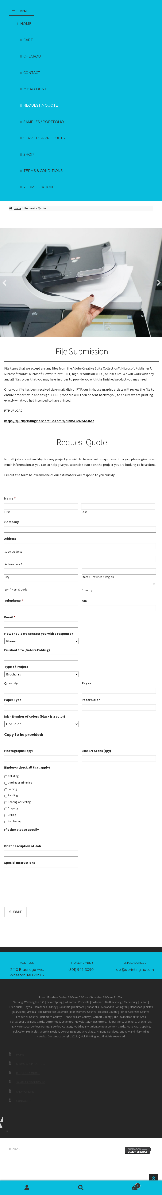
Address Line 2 (13, 563)
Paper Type (12, 699)
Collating (13, 775)
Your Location (38, 187)
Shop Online (25, 1091)
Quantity (11, 682)
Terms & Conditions (43, 171)
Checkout (33, 56)
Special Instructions (19, 862)
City (6, 576)
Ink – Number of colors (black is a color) (34, 715)
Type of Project (16, 666)
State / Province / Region (98, 576)
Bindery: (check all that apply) (27, 766)
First (7, 511)
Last (84, 511)
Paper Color (91, 699)
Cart (28, 40)
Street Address (13, 551)
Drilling (12, 814)
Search (81, 1188)
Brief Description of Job (22, 845)
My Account (27, 1188)
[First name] (41, 505)
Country (87, 589)
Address (10, 538)
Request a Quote (40, 105)
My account (35, 89)
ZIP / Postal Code (15, 589)
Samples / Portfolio (43, 122)
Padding (13, 794)
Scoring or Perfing (19, 801)
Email (9, 616)
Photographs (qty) (18, 750)
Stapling (13, 807)
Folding (12, 788)
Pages (86, 682)
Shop (28, 155)
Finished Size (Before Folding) (27, 649)
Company (11, 521)
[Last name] (118, 505)
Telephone (13, 600)
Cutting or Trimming (20, 782)
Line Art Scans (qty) (96, 750)
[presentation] (36, 891)
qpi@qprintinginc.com (135, 969)
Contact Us (24, 1100)
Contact (31, 73)
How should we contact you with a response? (38, 633)
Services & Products (44, 138)
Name (10, 497)
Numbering (15, 820)
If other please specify (21, 829)
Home (25, 24)
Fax (84, 600)
